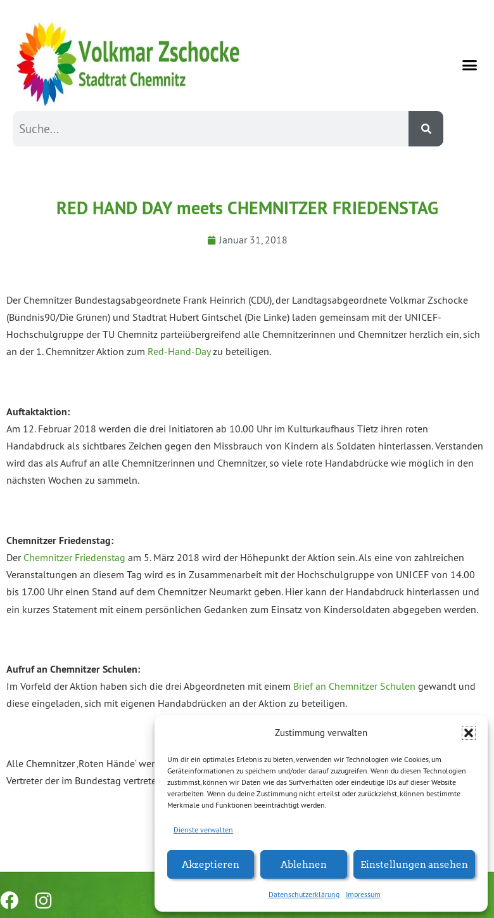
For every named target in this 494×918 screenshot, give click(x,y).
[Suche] (425, 128)
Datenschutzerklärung (304, 894)
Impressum (363, 894)
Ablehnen (304, 864)
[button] (468, 733)
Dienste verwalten (203, 829)
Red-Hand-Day (179, 351)
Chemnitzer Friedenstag (74, 557)
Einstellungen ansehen (414, 864)
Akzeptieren (210, 864)
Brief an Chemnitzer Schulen (354, 686)
